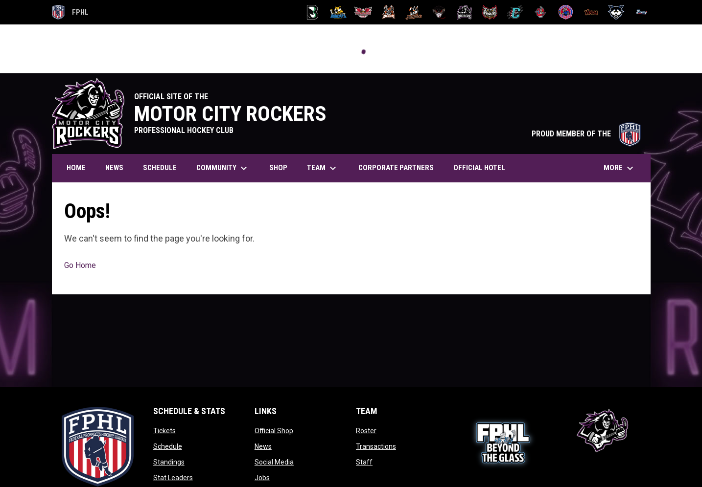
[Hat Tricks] (414, 12)
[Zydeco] (641, 12)
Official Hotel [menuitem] (483, 167)
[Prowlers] (490, 12)
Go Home (80, 265)
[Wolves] (616, 12)
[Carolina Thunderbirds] (363, 12)
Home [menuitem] (76, 167)
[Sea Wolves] (566, 12)
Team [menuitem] (323, 168)
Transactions (376, 446)
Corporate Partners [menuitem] (396, 167)
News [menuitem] (114, 167)
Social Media (274, 462)
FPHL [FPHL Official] (70, 12)
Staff (364, 462)
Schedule (167, 446)
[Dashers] (388, 12)
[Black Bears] (313, 12)
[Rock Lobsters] (540, 12)
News (263, 446)
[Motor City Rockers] (464, 12)
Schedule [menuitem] (160, 167)
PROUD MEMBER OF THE (586, 133)
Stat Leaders (173, 478)
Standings (169, 462)
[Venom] (591, 12)
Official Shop (274, 431)
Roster (366, 431)
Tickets (164, 431)
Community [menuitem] (223, 168)
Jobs (262, 478)
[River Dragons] (515, 12)
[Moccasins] (439, 12)
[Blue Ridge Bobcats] (338, 12)
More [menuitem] (620, 168)
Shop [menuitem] (278, 167)
